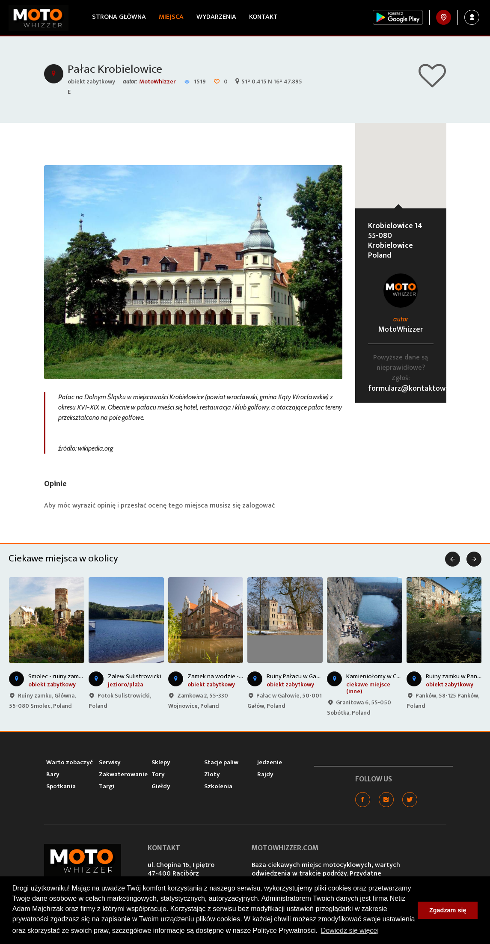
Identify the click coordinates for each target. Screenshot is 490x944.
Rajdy (265, 774)
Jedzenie (269, 762)
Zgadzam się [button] (447, 910)
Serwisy (110, 762)
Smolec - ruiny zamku (56, 676)
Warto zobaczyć (69, 762)
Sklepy (160, 762)
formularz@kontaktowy (408, 388)
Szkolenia (218, 786)
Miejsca (171, 17)
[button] (400, 158)
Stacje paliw (221, 762)
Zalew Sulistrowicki (134, 676)
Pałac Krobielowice (115, 69)
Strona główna (119, 17)
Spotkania (61, 786)
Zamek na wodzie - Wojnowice (229, 676)
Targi (106, 786)
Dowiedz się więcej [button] (350, 930)
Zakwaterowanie (123, 774)
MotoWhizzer (157, 81)
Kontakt (263, 17)
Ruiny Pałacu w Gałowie (299, 676)
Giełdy (160, 786)
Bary (52, 774)
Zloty (212, 774)
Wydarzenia (216, 17)
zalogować (258, 505)
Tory (158, 774)
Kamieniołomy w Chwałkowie (386, 676)
